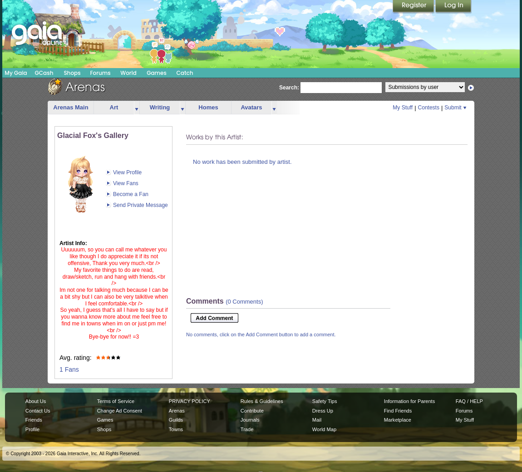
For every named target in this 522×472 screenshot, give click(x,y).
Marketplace (397, 420)
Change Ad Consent (119, 410)
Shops (72, 73)
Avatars (251, 107)
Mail (316, 420)
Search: (289, 87)
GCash (44, 73)
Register (414, 7)
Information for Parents (409, 401)
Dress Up (322, 410)
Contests (428, 107)
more (136, 107)
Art (114, 107)
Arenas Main (70, 107)
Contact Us (37, 410)
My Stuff (403, 107)
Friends (33, 420)
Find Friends (398, 410)
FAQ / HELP (469, 401)
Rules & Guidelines (262, 401)
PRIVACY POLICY (189, 401)
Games (157, 73)
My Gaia (16, 73)
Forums (100, 73)
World (128, 73)
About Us (35, 401)
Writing (160, 107)
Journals (250, 420)
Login (453, 7)
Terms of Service (115, 401)
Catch (185, 73)
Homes (208, 107)
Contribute (252, 410)
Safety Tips (324, 401)
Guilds (176, 420)
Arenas (177, 410)
